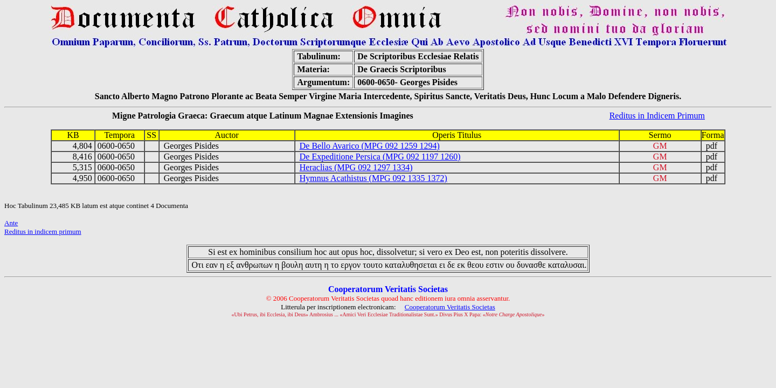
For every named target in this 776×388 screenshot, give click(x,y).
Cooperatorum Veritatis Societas (450, 307)
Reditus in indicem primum (42, 231)
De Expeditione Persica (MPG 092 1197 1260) (380, 156)
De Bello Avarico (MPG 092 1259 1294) (370, 145)
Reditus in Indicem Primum (657, 115)
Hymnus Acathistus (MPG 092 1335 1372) (373, 178)
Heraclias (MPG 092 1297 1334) (356, 167)
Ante (11, 223)
